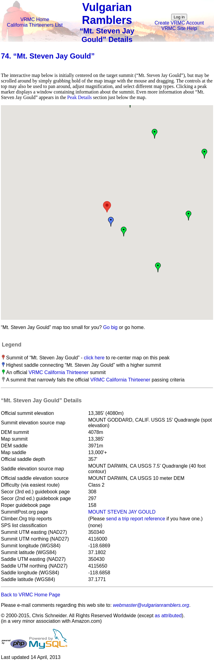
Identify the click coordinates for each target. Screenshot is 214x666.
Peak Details (79, 97)
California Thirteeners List (35, 25)
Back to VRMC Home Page (30, 594)
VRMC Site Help (179, 28)
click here (94, 357)
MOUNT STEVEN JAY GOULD (121, 512)
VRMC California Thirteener (59, 372)
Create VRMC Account (179, 22)
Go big (110, 327)
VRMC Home (34, 19)
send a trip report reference (135, 518)
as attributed (168, 615)
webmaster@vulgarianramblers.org (151, 605)
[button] (107, 206)
